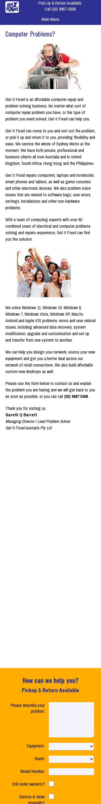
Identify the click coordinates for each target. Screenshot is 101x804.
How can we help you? (50, 685)
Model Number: (32, 778)
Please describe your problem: (28, 708)
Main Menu (50, 19)
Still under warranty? (28, 790)
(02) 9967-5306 (64, 9)
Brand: (40, 765)
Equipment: (36, 752)
